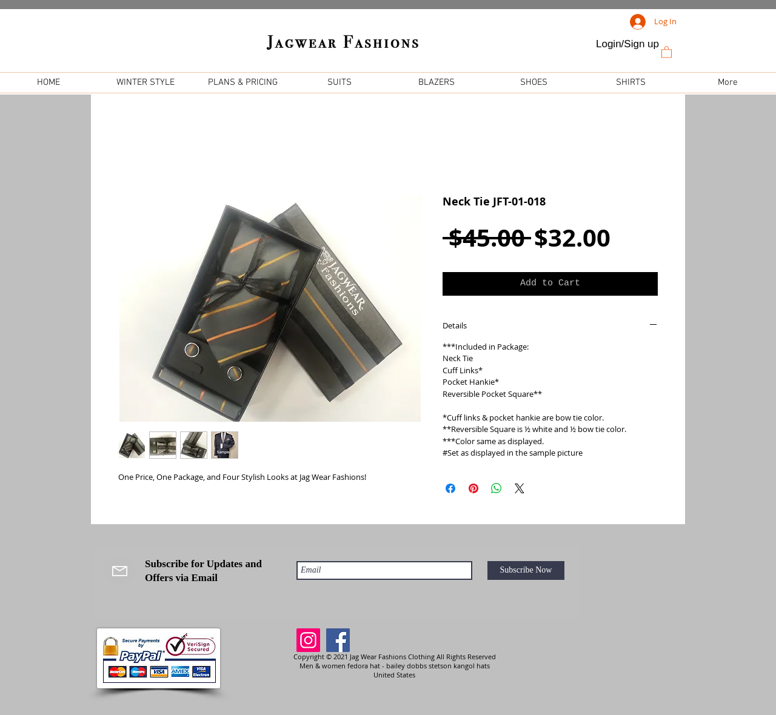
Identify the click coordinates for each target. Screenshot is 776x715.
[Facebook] (338, 640)
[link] (666, 51)
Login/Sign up (627, 44)
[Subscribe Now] (525, 570)
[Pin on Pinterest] (473, 488)
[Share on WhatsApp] (496, 488)
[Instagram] (308, 640)
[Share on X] (519, 488)
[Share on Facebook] (450, 488)
